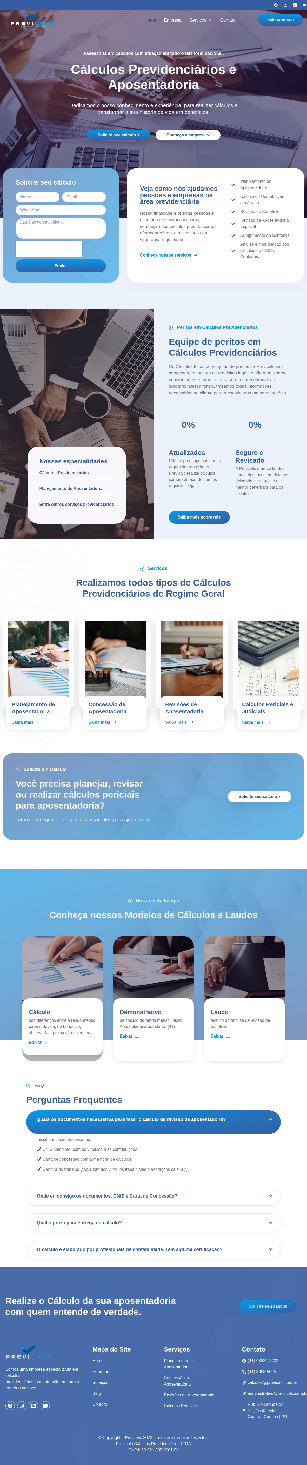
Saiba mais (26, 722)
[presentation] (49, 249)
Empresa (173, 20)
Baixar (38, 1042)
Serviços (200, 20)
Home (150, 20)
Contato (228, 20)
